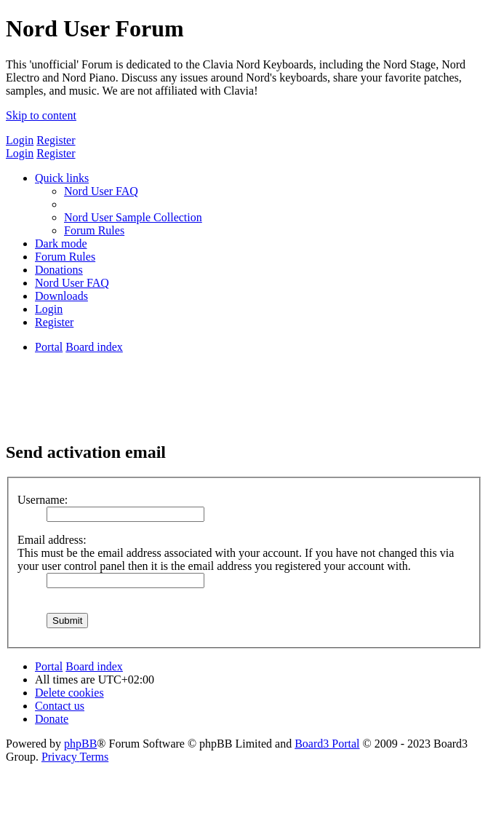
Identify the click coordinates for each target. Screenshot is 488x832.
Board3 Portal (327, 743)
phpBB (80, 743)
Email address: (52, 540)
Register (55, 140)
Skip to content (41, 115)
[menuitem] (101, 191)
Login (19, 140)
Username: (42, 500)
